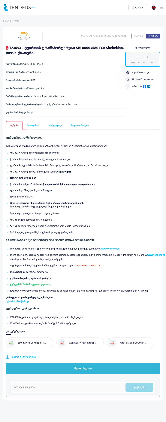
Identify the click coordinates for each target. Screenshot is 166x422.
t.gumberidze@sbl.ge (17, 301)
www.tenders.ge (156, 254)
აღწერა (14, 125)
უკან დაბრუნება (11, 21)
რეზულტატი (55, 125)
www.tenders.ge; (110, 248)
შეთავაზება (33, 125)
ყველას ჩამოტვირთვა (21, 357)
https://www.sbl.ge (137, 72)
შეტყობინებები (80, 125)
